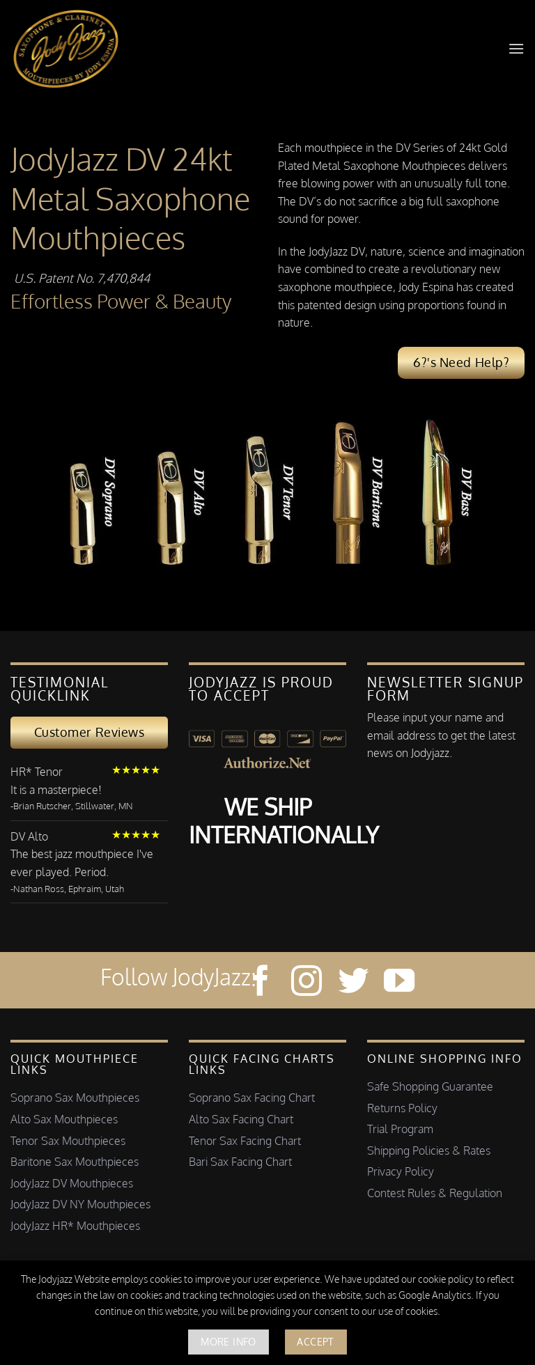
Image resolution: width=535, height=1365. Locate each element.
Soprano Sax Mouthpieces (74, 1098)
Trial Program (400, 1129)
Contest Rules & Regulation (434, 1193)
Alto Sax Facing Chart (241, 1119)
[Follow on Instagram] (306, 983)
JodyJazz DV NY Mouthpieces (80, 1204)
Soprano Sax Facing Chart (252, 1098)
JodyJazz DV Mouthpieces (71, 1183)
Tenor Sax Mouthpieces (67, 1141)
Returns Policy (402, 1108)
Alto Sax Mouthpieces (64, 1119)
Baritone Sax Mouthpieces (74, 1162)
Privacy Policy (400, 1171)
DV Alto (29, 836)
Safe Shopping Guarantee (430, 1086)
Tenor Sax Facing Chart (245, 1141)
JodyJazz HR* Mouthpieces (75, 1226)
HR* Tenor (36, 772)
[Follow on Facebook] (260, 983)
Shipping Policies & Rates (428, 1150)
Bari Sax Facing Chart (240, 1162)
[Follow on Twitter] (353, 983)
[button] (516, 48)
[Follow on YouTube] (399, 983)
